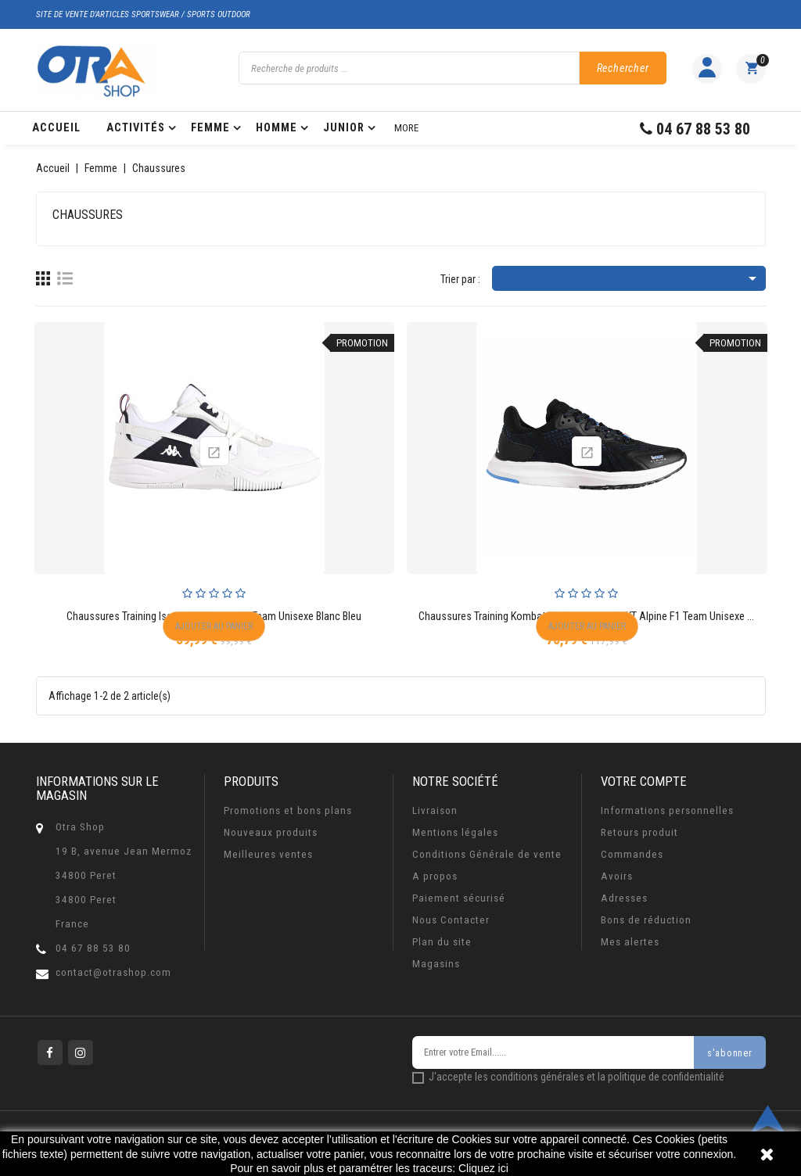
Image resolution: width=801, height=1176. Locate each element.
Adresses (624, 898)
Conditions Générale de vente (487, 854)
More (406, 128)
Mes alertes (630, 942)
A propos (435, 876)
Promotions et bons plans (288, 810)
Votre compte (644, 781)
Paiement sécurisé (458, 898)
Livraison (435, 810)
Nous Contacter (451, 920)
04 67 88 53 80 (93, 948)
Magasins (436, 964)
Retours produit (639, 832)
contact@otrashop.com (113, 972)
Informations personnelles (667, 810)
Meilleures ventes (268, 854)
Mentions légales (455, 832)
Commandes (632, 854)
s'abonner (730, 1053)
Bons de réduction (646, 920)
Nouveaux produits (271, 832)
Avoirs (617, 876)
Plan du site (442, 942)
